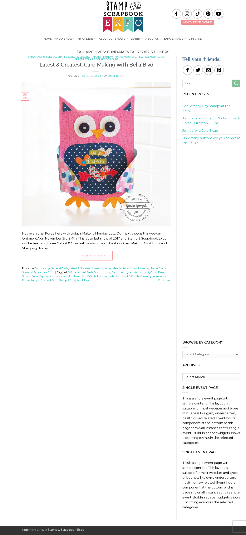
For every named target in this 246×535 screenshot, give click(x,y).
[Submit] (236, 83)
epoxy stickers (59, 276)
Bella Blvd (93, 272)
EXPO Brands (175, 39)
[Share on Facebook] (187, 70)
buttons (105, 272)
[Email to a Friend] (208, 70)
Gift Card (195, 38)
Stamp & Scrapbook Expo (101, 59)
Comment (164, 280)
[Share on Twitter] (198, 70)
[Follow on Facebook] (176, 14)
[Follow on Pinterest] (208, 14)
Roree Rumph (116, 76)
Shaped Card (49, 280)
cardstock (134, 272)
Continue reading (96, 255)
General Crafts (56, 57)
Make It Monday (103, 57)
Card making (119, 272)
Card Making (36, 57)
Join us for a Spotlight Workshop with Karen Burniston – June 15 (211, 120)
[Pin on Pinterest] (219, 70)
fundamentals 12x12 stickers (85, 276)
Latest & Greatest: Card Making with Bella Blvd (96, 65)
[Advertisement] (96, 298)
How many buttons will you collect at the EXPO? (211, 140)
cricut (145, 272)
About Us (153, 39)
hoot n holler (111, 276)
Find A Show (64, 39)
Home (48, 38)
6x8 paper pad (76, 272)
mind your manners (155, 276)
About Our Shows (113, 39)
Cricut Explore (40, 276)
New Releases (146, 57)
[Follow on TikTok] (197, 14)
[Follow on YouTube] (219, 14)
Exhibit (136, 39)
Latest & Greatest (80, 57)
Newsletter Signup (197, 22)
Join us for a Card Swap (200, 130)
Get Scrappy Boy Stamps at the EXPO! (206, 108)
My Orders (87, 39)
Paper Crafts (158, 268)
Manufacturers (125, 57)
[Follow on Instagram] (187, 14)
